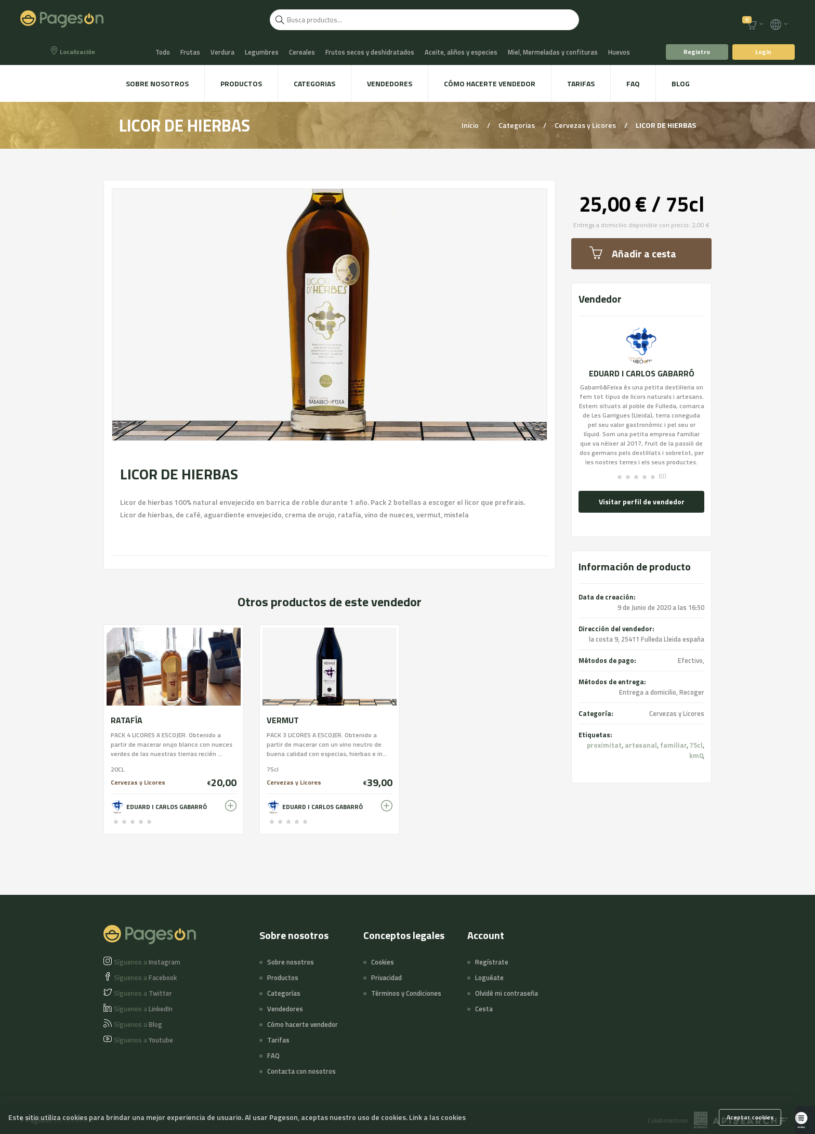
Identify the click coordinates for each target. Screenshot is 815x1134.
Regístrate (491, 962)
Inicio (471, 125)
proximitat (604, 745)
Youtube (143, 1040)
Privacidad (386, 977)
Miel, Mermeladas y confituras (553, 52)
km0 (696, 755)
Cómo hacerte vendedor (489, 83)
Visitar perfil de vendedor (642, 501)
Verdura (222, 52)
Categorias (314, 83)
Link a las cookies (437, 1117)
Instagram (147, 962)
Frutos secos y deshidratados (369, 52)
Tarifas (581, 83)
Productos (241, 83)
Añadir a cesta (632, 253)
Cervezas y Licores (586, 125)
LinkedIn (143, 1008)
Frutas (190, 52)
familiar (673, 745)
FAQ (633, 83)
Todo (162, 52)
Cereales (302, 52)
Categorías (283, 993)
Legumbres (262, 52)
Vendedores (389, 83)
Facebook (145, 977)
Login (763, 52)
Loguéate (489, 977)
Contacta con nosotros (301, 1071)
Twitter (143, 993)
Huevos (619, 52)
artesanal (641, 745)
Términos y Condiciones (406, 993)
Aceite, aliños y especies (461, 52)
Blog (681, 83)
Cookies (382, 962)
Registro (696, 52)
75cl (696, 745)
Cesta (484, 1008)
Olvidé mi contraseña (506, 993)
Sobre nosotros (157, 83)
